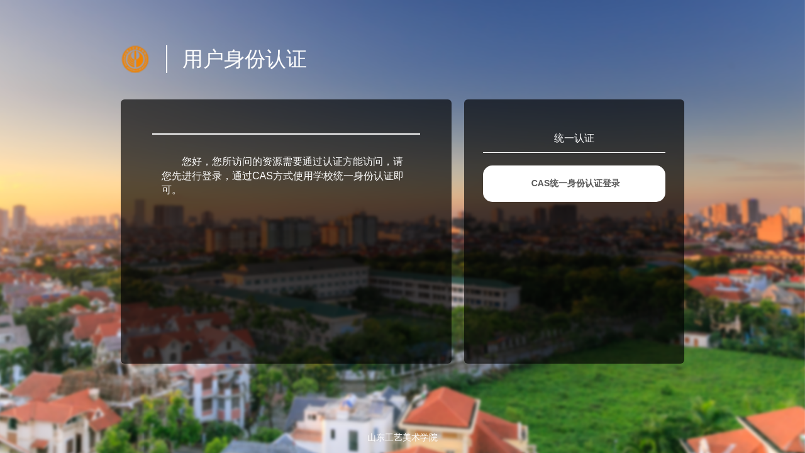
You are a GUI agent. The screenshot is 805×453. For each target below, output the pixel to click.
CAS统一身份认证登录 (576, 183)
